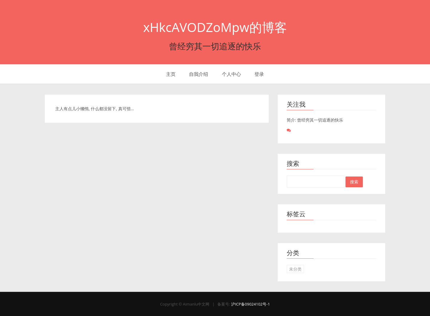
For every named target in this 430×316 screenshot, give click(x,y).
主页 (171, 74)
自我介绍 (198, 74)
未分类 (295, 269)
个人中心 (231, 74)
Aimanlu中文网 (196, 304)
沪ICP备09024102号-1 (250, 304)
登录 (259, 74)
